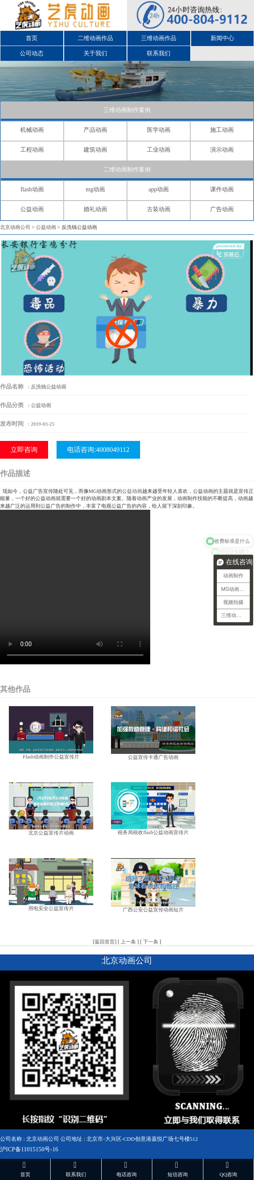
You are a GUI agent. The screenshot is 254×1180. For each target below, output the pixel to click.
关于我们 (95, 53)
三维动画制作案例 (127, 110)
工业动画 (158, 150)
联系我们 (158, 53)
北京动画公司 (15, 227)
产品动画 (95, 130)
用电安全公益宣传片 (51, 908)
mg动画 (95, 189)
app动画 (159, 189)
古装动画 (158, 209)
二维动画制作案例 (127, 169)
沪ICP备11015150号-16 (29, 1149)
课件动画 (222, 189)
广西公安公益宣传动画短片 (153, 910)
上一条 (128, 942)
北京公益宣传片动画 (51, 833)
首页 (32, 38)
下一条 (150, 942)
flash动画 (31, 189)
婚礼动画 (95, 209)
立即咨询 (24, 449)
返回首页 (105, 942)
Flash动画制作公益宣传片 (51, 757)
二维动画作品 (95, 38)
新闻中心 (222, 38)
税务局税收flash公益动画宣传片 (153, 832)
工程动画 (32, 150)
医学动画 (158, 130)
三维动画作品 (158, 38)
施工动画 (222, 130)
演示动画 (222, 150)
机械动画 (32, 130)
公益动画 (32, 209)
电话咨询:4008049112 (98, 449)
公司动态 (31, 53)
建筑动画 (95, 150)
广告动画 (222, 209)
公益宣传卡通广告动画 (153, 757)
